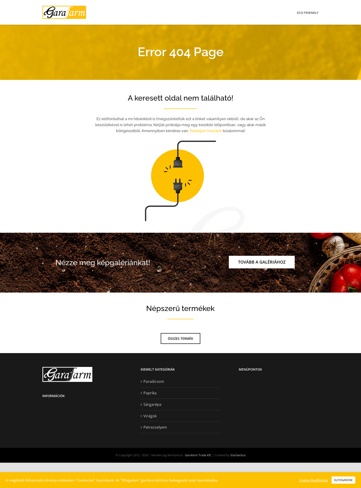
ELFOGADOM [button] (343, 480)
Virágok (150, 441)
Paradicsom (153, 407)
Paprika (150, 418)
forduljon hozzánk (206, 130)
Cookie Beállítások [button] (313, 480)
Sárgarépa (152, 429)
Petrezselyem (155, 452)
